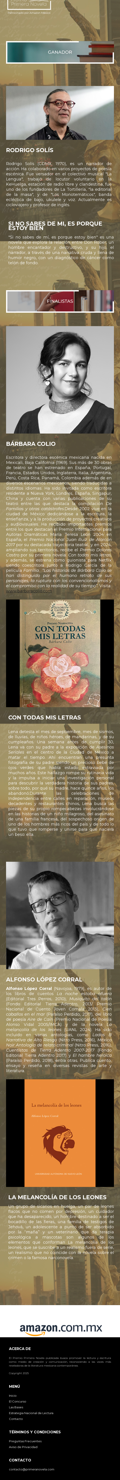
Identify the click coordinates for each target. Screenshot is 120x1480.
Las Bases (16, 1407)
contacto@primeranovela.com (31, 1469)
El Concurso (17, 1401)
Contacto (16, 1419)
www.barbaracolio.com (29, 591)
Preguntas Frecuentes (25, 1441)
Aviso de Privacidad (23, 1447)
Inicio (13, 1395)
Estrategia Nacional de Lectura (31, 1413)
